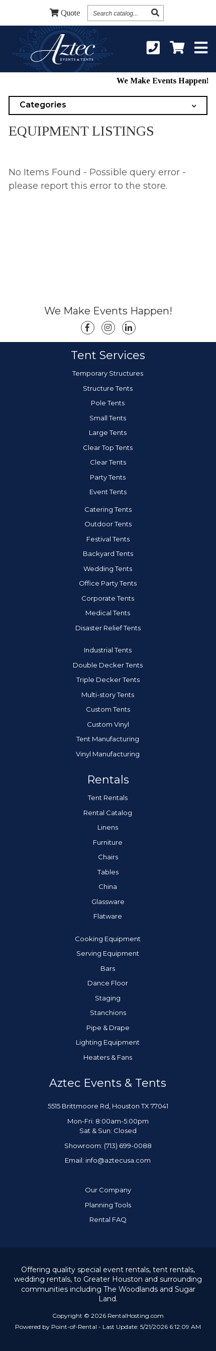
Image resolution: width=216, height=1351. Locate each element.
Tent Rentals (108, 798)
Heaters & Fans (107, 1057)
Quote (65, 13)
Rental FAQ (108, 1219)
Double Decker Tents (108, 665)
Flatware (107, 916)
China (107, 886)
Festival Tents (108, 539)
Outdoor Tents (108, 524)
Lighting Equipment (108, 1042)
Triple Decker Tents (108, 680)
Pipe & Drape (108, 1028)
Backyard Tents (108, 553)
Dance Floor (107, 983)
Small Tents (107, 418)
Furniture (108, 842)
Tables (108, 872)
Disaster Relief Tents (108, 628)
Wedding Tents (107, 569)
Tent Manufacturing (107, 739)
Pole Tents (108, 403)
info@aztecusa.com (118, 1160)
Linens (107, 827)
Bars (107, 968)
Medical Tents (107, 613)
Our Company (108, 1190)
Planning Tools (108, 1205)
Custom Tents (108, 709)
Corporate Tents (107, 598)
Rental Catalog (107, 813)
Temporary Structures (107, 373)
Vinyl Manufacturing (108, 754)
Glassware (108, 901)
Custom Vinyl (108, 724)
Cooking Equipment (108, 939)
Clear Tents (108, 462)
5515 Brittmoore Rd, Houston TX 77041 (108, 1106)
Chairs (108, 857)
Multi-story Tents (107, 695)
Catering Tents (108, 509)
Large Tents (108, 432)
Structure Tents (108, 388)
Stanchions (108, 1012)
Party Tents (108, 477)
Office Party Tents (108, 583)
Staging (108, 998)
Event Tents (108, 492)
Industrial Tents (108, 650)
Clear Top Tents (108, 447)
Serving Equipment (107, 953)
